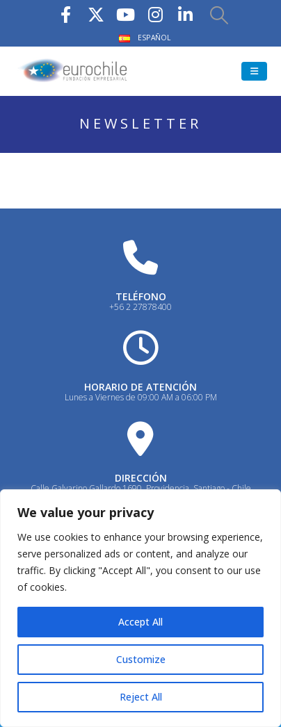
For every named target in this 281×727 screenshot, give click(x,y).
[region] (140, 608)
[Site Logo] (73, 71)
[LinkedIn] (186, 14)
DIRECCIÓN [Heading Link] (141, 477)
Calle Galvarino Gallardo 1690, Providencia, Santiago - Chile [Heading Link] (141, 488)
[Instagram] (156, 14)
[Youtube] (126, 14)
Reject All (141, 696)
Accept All (140, 621)
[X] (96, 14)
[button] (219, 14)
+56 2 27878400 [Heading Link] (140, 307)
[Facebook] (66, 14)
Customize (141, 659)
